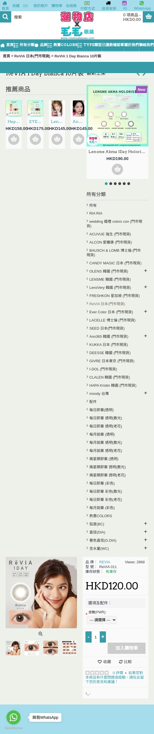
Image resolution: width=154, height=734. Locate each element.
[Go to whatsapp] (13, 717)
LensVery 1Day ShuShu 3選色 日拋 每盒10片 (58, 121)
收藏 (107, 661)
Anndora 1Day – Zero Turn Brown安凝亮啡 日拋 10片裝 (80, 121)
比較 (128, 661)
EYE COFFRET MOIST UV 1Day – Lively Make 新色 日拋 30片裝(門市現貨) (36, 121)
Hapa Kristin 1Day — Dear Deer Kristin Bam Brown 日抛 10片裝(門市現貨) (15, 121)
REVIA (104, 562)
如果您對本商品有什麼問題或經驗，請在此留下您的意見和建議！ (114, 677)
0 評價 (118, 673)
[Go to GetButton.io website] (13, 728)
